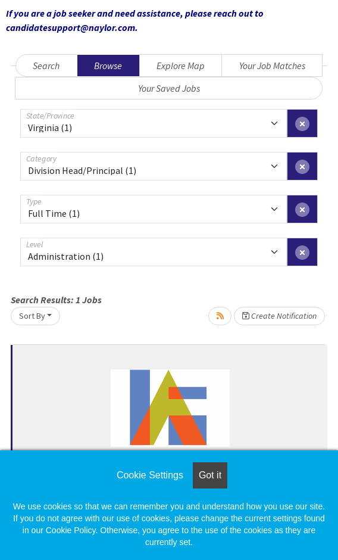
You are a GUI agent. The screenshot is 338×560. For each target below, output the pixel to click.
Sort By (32, 315)
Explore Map (181, 65)
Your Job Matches (272, 65)
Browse (108, 65)
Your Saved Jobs (169, 88)
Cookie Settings (150, 475)
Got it (210, 475)
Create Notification (279, 315)
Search (46, 65)
